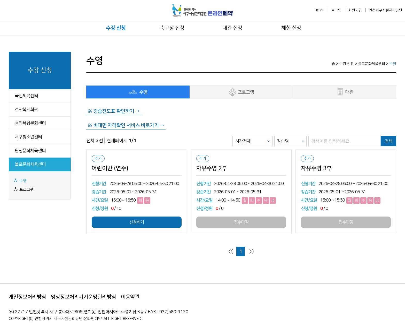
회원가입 (355, 10)
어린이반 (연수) (110, 168)
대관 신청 (232, 28)
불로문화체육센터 (30, 164)
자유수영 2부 (211, 168)
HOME (319, 10)
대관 (344, 91)
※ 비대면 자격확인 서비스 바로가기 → (126, 125)
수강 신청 (116, 28)
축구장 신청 (172, 28)
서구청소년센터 (28, 137)
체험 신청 (291, 28)
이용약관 (130, 297)
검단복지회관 (26, 109)
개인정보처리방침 (27, 297)
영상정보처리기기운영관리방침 (83, 297)
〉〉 (251, 251)
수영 (23, 181)
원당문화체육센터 (30, 150)
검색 (388, 141)
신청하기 (136, 222)
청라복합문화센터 (30, 123)
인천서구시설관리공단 (385, 10)
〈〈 (230, 251)
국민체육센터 (26, 96)
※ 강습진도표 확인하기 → (114, 111)
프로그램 (26, 189)
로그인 (336, 10)
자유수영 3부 (316, 168)
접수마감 (241, 222)
